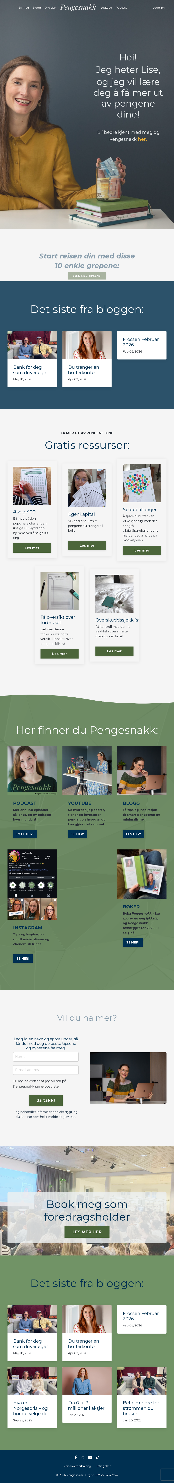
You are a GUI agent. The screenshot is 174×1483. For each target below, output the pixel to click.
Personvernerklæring (77, 1466)
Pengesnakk (127, 139)
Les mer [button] (32, 548)
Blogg (37, 7)
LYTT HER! (25, 834)
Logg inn (159, 7)
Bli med (24, 7)
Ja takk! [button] (46, 1100)
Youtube (106, 7)
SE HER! (77, 834)
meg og (150, 132)
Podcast (121, 7)
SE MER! (132, 942)
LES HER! (133, 834)
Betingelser (103, 1466)
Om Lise (50, 7)
